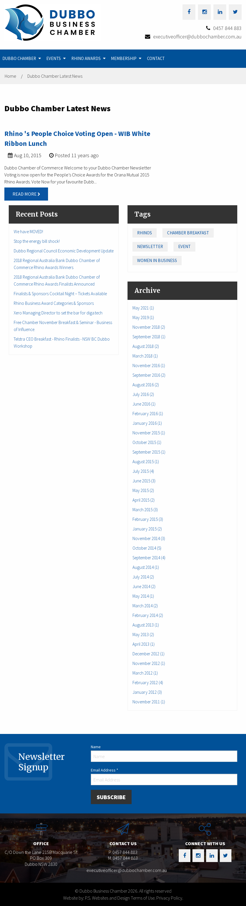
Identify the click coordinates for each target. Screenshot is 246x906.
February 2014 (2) (147, 615)
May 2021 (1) (143, 308)
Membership (124, 58)
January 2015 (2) (147, 529)
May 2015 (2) (143, 490)
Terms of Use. (143, 898)
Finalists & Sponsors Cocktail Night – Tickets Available (60, 293)
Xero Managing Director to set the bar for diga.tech (58, 313)
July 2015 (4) (143, 471)
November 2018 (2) (148, 327)
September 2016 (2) (148, 375)
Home (10, 76)
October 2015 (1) (146, 442)
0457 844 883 (227, 28)
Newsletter (150, 246)
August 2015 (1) (145, 461)
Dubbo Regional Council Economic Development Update (64, 251)
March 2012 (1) (145, 673)
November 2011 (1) (148, 702)
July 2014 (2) (143, 577)
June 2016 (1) (143, 404)
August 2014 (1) (145, 567)
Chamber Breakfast (188, 233)
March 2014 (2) (145, 605)
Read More (26, 194)
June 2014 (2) (143, 586)
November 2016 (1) (148, 365)
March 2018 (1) (145, 356)
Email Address (104, 770)
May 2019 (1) (143, 317)
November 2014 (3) (148, 538)
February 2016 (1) (147, 413)
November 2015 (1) (148, 433)
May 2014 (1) (143, 596)
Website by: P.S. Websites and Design (96, 898)
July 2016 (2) (143, 394)
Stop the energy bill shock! (37, 241)
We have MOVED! (28, 231)
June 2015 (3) (143, 481)
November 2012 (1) (148, 663)
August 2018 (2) (145, 346)
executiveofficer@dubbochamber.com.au (197, 36)
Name (96, 746)
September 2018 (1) (148, 336)
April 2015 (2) (143, 500)
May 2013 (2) (143, 634)
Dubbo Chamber (19, 58)
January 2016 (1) (147, 423)
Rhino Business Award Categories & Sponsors (54, 303)
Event (184, 246)
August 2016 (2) (145, 384)
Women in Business (157, 260)
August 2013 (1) (145, 625)
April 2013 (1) (143, 644)
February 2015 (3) (147, 519)
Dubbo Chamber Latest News (54, 76)
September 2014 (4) (148, 557)
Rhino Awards (86, 58)
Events (53, 58)
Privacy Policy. (169, 898)
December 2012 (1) (148, 654)
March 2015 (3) (145, 509)
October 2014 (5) (146, 548)
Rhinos (144, 233)
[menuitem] (22, 58)
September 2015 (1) (148, 452)
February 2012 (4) (147, 682)
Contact (156, 58)
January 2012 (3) (147, 692)
